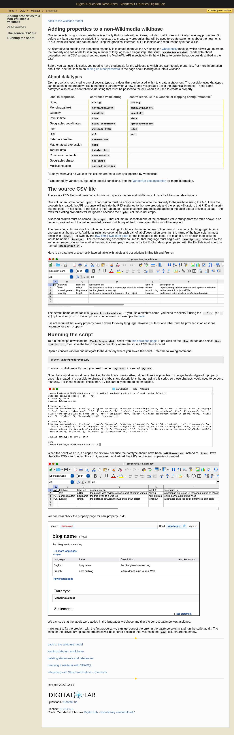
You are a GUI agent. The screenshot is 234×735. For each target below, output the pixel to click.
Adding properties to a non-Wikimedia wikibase (23, 19)
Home (10, 10)
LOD (22, 10)
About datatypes (16, 26)
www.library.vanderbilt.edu (117, 713)
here (141, 316)
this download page (144, 340)
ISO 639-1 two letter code (111, 235)
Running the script (20, 38)
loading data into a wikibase (66, 652)
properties (51, 10)
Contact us (70, 702)
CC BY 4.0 (66, 709)
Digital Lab (91, 713)
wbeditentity (170, 48)
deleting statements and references (70, 659)
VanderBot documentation (149, 180)
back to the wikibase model (65, 20)
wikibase (36, 10)
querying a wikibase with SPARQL (70, 666)
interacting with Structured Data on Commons (77, 673)
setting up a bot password (103, 69)
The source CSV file (21, 33)
